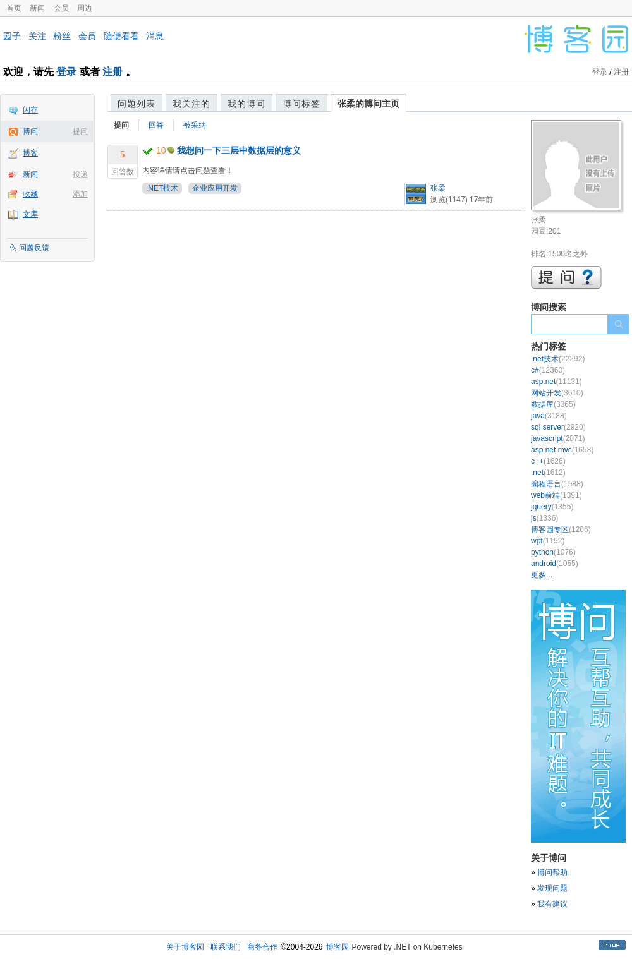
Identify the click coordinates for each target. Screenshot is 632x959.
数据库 (553, 404)
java (549, 415)
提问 (80, 131)
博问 (30, 131)
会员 (61, 8)
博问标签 (301, 104)
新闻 (37, 8)
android (554, 563)
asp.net (556, 381)
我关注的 (191, 104)
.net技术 (558, 358)
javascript (558, 438)
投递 (80, 174)
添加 (80, 194)
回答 (156, 125)
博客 (30, 152)
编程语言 (557, 484)
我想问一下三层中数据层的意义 (239, 150)
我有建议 (552, 904)
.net (548, 472)
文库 (30, 214)
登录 (66, 71)
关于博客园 (185, 947)
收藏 (30, 194)
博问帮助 (552, 872)
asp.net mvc (562, 449)
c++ (548, 461)
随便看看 (121, 36)
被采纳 (194, 125)
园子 (12, 36)
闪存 (30, 110)
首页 (13, 8)
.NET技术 (162, 188)
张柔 (438, 188)
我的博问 (246, 104)
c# (548, 370)
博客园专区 (561, 529)
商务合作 (262, 947)
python (553, 552)
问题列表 (136, 104)
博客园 (337, 947)
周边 (84, 8)
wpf (547, 540)
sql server (558, 427)
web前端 (556, 495)
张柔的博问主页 (368, 104)
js (544, 518)
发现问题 (552, 888)
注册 (112, 71)
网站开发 (557, 393)
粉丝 (62, 36)
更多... (541, 574)
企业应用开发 (215, 188)
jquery (552, 506)
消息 (155, 36)
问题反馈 (34, 247)
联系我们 (225, 947)
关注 (37, 36)
